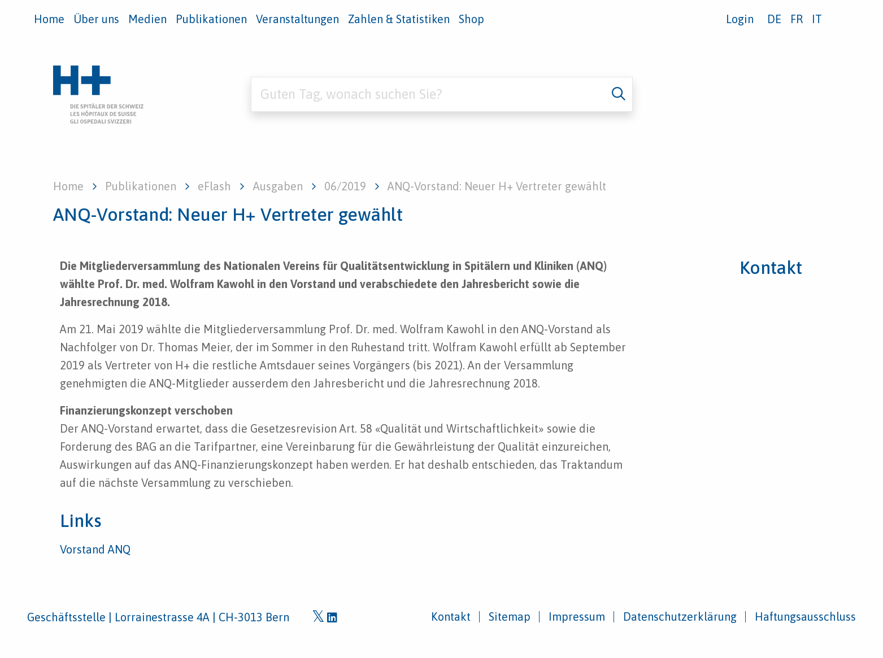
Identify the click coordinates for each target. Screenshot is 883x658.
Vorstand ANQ (95, 549)
